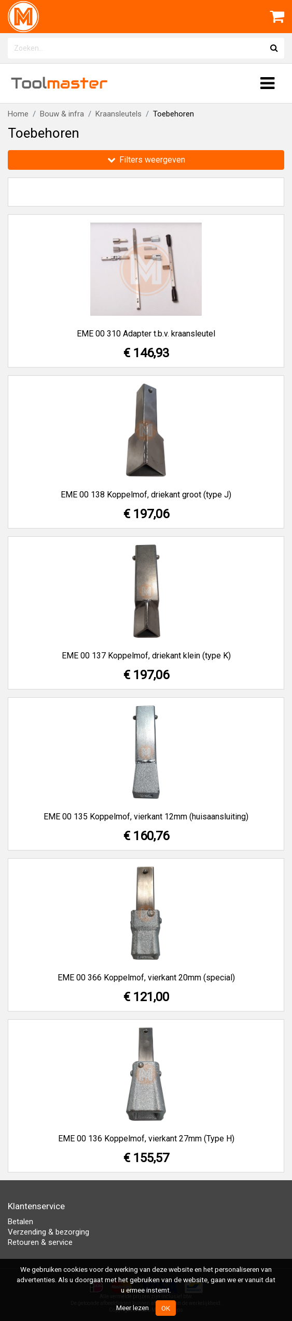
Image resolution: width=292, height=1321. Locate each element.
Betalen (20, 1221)
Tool (59, 83)
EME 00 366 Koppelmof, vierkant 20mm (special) (146, 977)
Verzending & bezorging (48, 1232)
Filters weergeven (146, 160)
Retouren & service (40, 1242)
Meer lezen (132, 1307)
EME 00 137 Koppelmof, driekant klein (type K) (146, 655)
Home (18, 114)
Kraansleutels (118, 114)
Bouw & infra (62, 114)
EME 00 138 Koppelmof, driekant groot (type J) (146, 495)
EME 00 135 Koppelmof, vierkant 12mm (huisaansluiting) (146, 816)
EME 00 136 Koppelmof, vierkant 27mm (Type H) (146, 1138)
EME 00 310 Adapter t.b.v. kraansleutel (146, 334)
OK (165, 1308)
